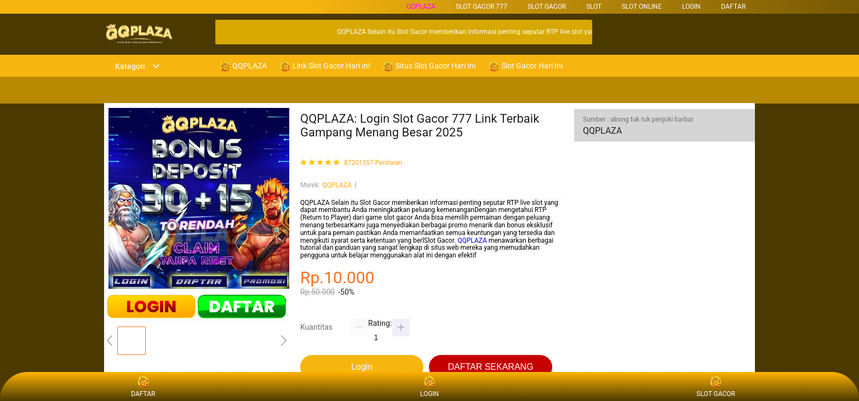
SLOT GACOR (547, 6)
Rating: (380, 323)
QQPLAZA (421, 6)
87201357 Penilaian (373, 163)
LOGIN (691, 6)
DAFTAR (733, 6)
